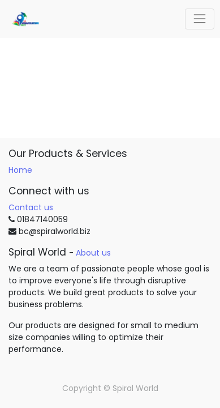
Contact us (30, 207)
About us (93, 252)
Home (20, 170)
